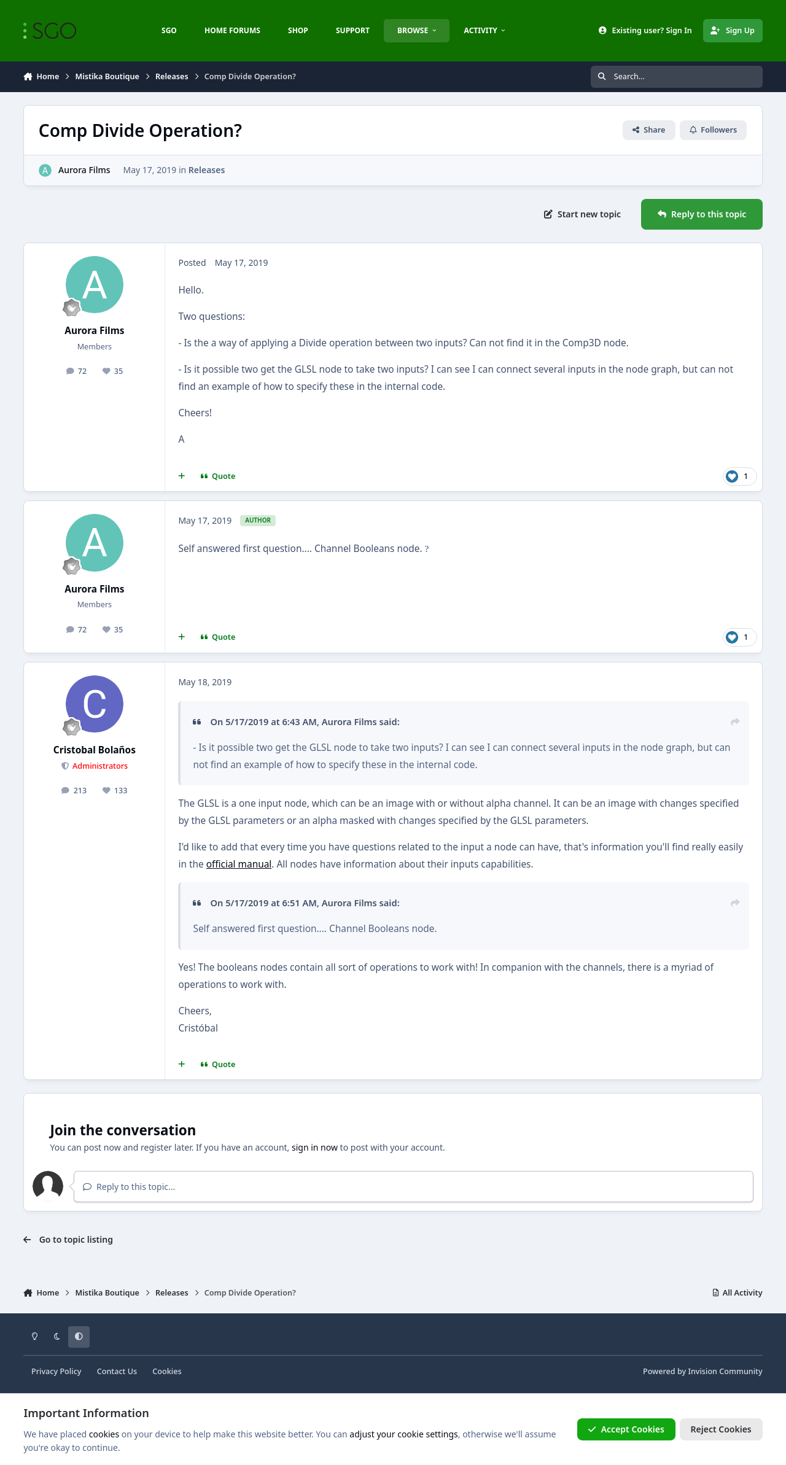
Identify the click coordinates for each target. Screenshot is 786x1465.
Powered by (703, 1371)
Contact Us (117, 1371)
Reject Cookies (721, 1429)
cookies (104, 1434)
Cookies (166, 1371)
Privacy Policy (56, 1371)
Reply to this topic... (129, 1186)
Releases (207, 170)
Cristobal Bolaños (94, 750)
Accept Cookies (626, 1429)
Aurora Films (84, 170)
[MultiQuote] (181, 476)
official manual (239, 864)
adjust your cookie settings (403, 1434)
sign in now (315, 1147)
